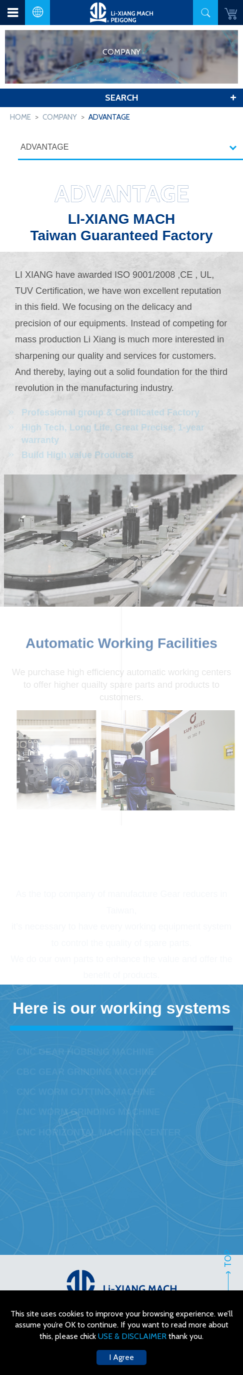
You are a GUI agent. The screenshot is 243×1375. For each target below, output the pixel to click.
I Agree (121, 1357)
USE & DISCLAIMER (133, 1336)
